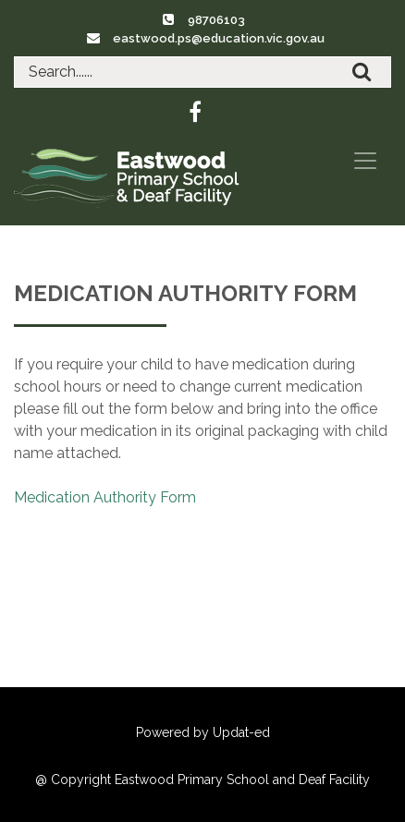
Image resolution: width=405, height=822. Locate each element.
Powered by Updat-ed (203, 732)
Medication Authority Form (105, 497)
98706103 (216, 20)
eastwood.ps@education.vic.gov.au (219, 38)
